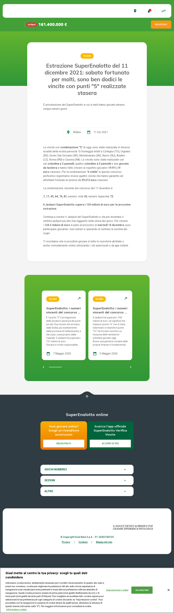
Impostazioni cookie (117, 590)
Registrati (63, 485)
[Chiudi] (168, 590)
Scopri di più (110, 485)
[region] (87, 590)
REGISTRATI (161, 24)
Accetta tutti (142, 590)
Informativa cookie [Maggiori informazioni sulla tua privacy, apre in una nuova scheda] (16, 609)
